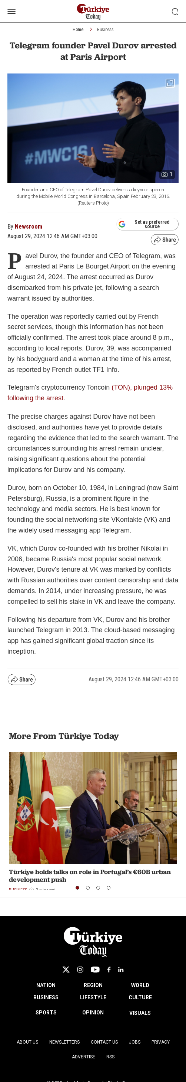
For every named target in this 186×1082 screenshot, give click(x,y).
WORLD (140, 985)
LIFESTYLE (93, 997)
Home (78, 29)
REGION (93, 985)
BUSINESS (46, 997)
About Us (27, 1042)
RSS (110, 1057)
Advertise (83, 1057)
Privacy (161, 1042)
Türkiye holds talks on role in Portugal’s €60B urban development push (90, 875)
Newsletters (64, 1042)
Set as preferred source (144, 224)
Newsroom (28, 226)
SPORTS (46, 1012)
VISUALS (140, 1013)
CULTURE (140, 997)
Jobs (134, 1042)
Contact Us (104, 1042)
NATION (46, 985)
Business (105, 29)
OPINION (93, 1012)
